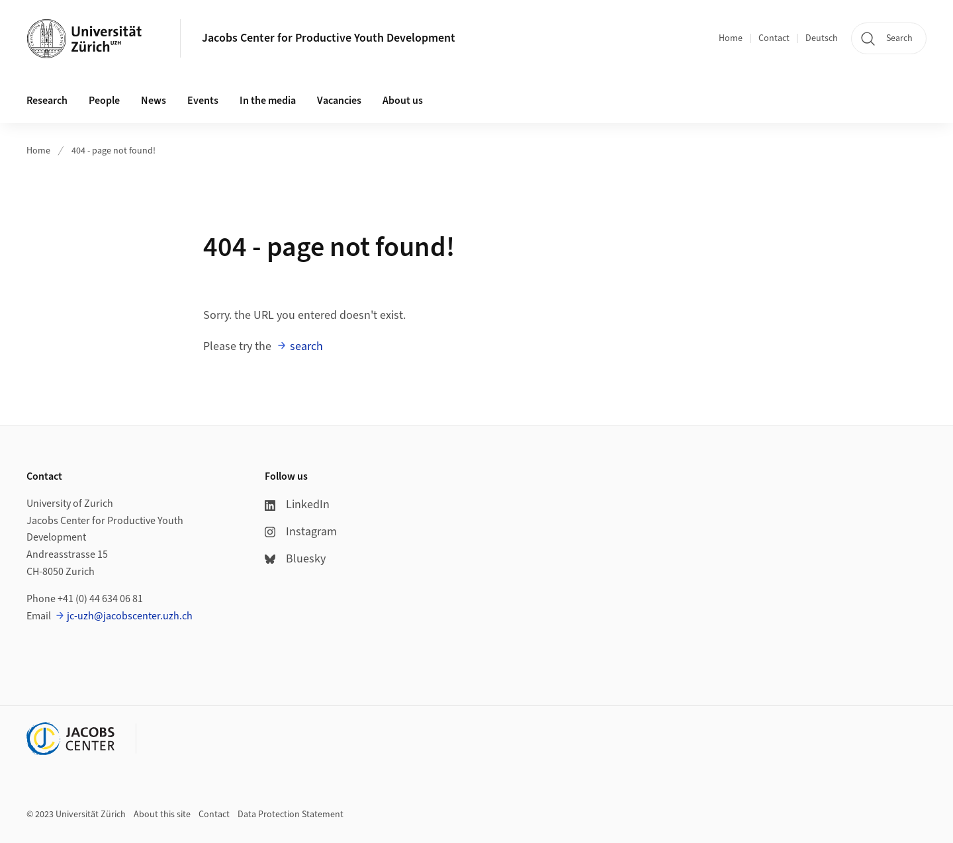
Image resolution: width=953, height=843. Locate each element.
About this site (162, 814)
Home (731, 38)
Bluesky (295, 559)
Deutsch (821, 38)
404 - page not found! (113, 150)
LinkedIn (297, 504)
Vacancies (339, 100)
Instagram (301, 531)
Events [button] (202, 100)
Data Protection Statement (290, 814)
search (306, 346)
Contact (774, 38)
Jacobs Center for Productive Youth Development (328, 38)
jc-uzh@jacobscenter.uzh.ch (130, 616)
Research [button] (47, 100)
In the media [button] (268, 100)
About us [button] (403, 100)
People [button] (104, 100)
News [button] (153, 100)
